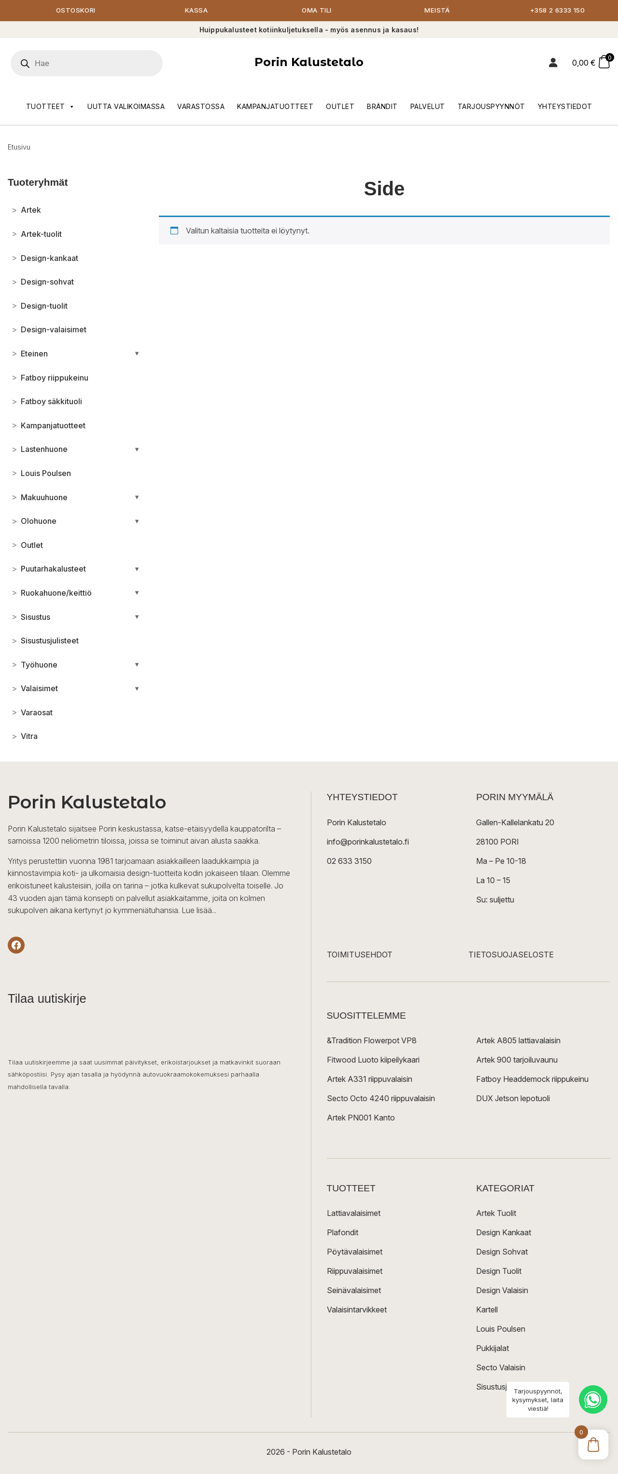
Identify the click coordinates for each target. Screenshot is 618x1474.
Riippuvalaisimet (354, 1271)
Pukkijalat (492, 1348)
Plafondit (342, 1233)
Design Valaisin (502, 1291)
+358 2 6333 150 (558, 11)
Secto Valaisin (500, 1368)
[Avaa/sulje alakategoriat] (137, 354)
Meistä (437, 11)
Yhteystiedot (565, 107)
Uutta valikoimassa (126, 107)
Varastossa (201, 107)
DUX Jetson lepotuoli (513, 1099)
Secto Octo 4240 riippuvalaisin (381, 1099)
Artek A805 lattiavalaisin (518, 1041)
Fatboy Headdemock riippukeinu (532, 1079)
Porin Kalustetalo (309, 63)
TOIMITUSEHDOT (360, 955)
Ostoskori (76, 11)
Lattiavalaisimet (353, 1213)
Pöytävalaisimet (354, 1252)
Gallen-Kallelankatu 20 (515, 823)
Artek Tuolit (496, 1213)
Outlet (340, 107)
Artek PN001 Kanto (361, 1118)
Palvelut (427, 107)
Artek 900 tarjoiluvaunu (517, 1060)
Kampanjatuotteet (275, 107)
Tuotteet (50, 107)
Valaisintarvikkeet (357, 1310)
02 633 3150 (349, 861)
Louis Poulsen (500, 1329)
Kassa (196, 11)
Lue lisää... (199, 910)
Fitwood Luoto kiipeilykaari (373, 1060)
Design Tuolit (498, 1271)
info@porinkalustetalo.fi (368, 842)
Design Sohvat (502, 1252)
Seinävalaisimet (354, 1291)
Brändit (382, 107)
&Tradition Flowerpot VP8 (372, 1041)
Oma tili (316, 11)
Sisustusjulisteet (504, 1387)
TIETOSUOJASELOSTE (511, 955)
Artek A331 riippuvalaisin (369, 1079)
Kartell (487, 1310)
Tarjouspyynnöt (491, 107)
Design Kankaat (503, 1233)
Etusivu (19, 147)
